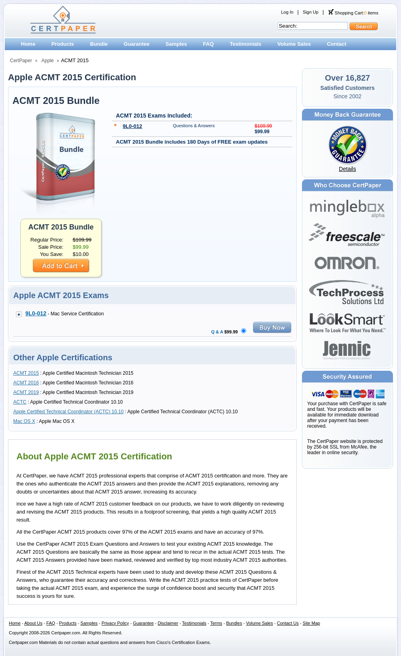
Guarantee (137, 44)
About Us (33, 623)
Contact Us (288, 623)
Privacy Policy (115, 623)
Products (62, 44)
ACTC (19, 402)
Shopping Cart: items (353, 12)
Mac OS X (24, 421)
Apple (47, 60)
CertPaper (21, 60)
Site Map (311, 623)
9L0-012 (132, 126)
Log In (287, 12)
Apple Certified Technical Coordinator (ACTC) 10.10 (68, 411)
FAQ (208, 44)
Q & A (217, 331)
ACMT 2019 (26, 392)
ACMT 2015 (26, 373)
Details (347, 169)
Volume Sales (294, 44)
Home (28, 44)
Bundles (234, 623)
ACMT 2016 (26, 383)
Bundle (98, 44)
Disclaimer (168, 623)
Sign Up (310, 12)
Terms (216, 623)
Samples (176, 44)
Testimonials (245, 44)
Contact (336, 44)
